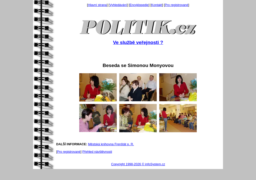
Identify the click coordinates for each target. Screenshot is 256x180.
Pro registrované (176, 5)
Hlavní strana (97, 5)
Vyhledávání (118, 5)
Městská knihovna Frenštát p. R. (111, 144)
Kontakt (156, 5)
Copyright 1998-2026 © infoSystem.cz (138, 164)
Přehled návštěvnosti (97, 152)
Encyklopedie (139, 5)
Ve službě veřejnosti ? (138, 42)
